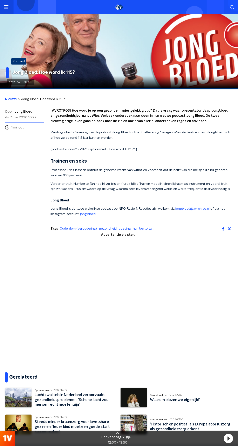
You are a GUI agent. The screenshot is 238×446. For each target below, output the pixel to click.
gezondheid (108, 228)
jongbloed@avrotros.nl (192, 208)
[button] (228, 438)
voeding (125, 228)
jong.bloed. (87, 214)
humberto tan (143, 228)
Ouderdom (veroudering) (78, 228)
